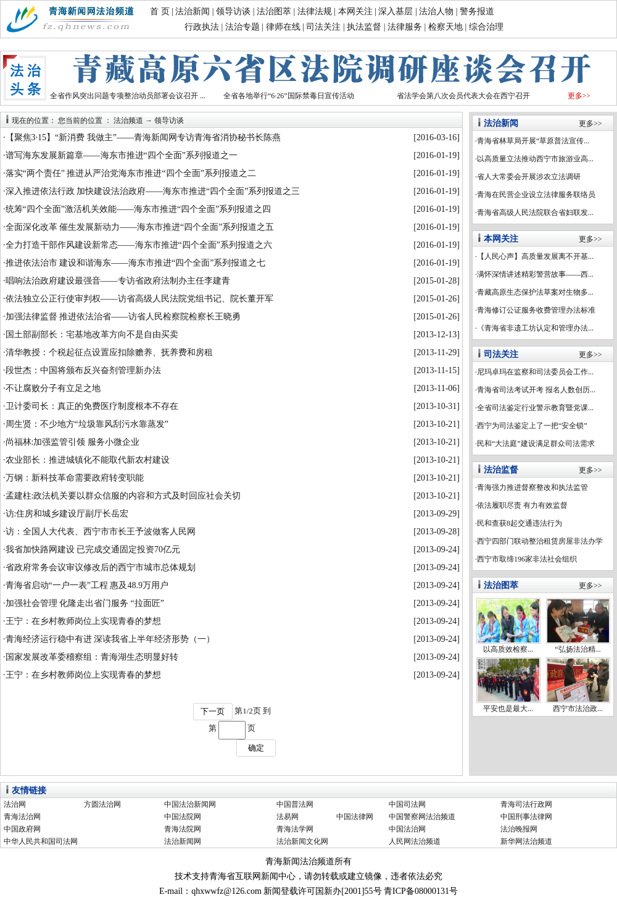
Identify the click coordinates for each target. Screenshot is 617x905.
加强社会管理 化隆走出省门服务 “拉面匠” (85, 603)
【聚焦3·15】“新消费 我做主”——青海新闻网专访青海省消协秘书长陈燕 (143, 137)
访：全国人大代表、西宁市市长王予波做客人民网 (101, 531)
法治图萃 (274, 11)
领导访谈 (233, 11)
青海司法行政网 (526, 804)
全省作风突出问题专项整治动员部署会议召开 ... (127, 95)
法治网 (15, 804)
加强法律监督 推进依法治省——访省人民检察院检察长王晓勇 (123, 316)
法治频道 (128, 120)
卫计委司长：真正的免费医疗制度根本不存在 (92, 406)
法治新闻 (192, 11)
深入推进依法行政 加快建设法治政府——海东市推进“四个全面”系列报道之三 (153, 191)
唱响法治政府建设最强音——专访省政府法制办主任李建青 (118, 280)
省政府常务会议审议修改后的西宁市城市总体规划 (101, 567)
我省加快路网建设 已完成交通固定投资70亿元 (93, 549)
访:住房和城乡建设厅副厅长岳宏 (67, 513)
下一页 (213, 711)
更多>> (579, 95)
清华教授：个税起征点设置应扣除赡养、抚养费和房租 (109, 352)
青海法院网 (182, 829)
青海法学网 (294, 829)
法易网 (287, 816)
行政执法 (201, 27)
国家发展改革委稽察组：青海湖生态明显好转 (92, 657)
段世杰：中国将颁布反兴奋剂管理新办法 (83, 370)
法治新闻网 (182, 841)
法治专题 (242, 27)
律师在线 (283, 27)
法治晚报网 (518, 829)
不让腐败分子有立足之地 (53, 388)
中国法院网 (182, 816)
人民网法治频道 (415, 841)
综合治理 (486, 27)
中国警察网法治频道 (422, 816)
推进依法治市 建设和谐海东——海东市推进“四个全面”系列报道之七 (136, 262)
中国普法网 (294, 804)
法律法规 (314, 11)
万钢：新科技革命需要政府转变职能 (75, 477)
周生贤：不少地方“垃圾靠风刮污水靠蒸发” (87, 424)
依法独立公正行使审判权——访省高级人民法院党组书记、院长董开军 (139, 298)
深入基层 (395, 11)
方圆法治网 (102, 804)
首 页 (160, 11)
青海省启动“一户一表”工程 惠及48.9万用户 (87, 585)
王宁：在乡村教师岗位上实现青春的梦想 (83, 621)
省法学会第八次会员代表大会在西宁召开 (463, 95)
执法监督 (364, 27)
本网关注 (355, 11)
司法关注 (323, 27)
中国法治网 (407, 829)
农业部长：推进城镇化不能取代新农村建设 (88, 460)
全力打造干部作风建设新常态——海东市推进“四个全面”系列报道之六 (139, 245)
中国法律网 (354, 816)
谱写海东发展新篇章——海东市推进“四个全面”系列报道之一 (122, 155)
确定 (256, 747)
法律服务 (404, 27)
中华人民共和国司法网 (41, 841)
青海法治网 (22, 816)
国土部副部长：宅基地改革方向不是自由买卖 (92, 334)
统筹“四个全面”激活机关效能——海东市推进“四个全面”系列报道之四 (138, 209)
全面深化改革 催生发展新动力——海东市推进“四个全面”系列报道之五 (140, 227)
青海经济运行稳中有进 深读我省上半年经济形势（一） (110, 639)
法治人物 (436, 11)
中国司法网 (407, 804)
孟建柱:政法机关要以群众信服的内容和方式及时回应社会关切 (123, 495)
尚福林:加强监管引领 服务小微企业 (72, 442)
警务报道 (477, 11)
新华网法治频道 (526, 841)
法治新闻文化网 (302, 841)
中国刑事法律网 (526, 816)
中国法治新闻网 (190, 804)
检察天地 (445, 27)
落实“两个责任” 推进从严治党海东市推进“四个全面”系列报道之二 (131, 173)
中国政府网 (22, 829)
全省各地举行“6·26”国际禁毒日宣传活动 (288, 95)
